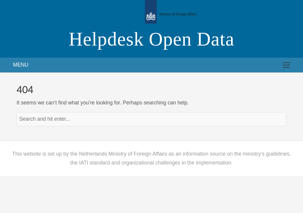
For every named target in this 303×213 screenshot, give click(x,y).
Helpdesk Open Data (151, 39)
